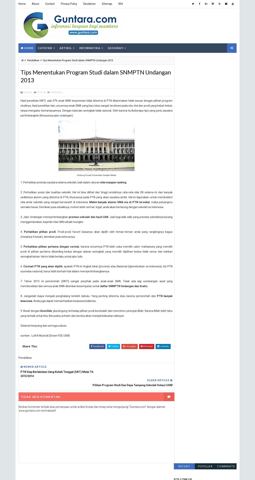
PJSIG (211, 218)
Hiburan (180, 192)
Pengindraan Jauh (186, 218)
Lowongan (182, 205)
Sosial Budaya (184, 232)
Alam (179, 178)
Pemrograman (208, 205)
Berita (217, 178)
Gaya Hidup (200, 185)
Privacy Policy (69, 3)
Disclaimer (89, 3)
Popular (205, 58)
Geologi (222, 185)
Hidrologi (202, 192)
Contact (50, 3)
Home (21, 3)
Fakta (179, 185)
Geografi (115, 47)
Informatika (89, 47)
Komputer (221, 198)
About (35, 3)
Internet (181, 198)
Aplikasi (198, 178)
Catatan (45, 47)
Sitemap (107, 3)
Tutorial (181, 238)
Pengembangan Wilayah (213, 212)
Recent (184, 58)
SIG (202, 225)
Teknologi (209, 232)
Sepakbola (182, 225)
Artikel (65, 47)
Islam (200, 198)
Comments (226, 58)
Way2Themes (42, 473)
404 (120, 3)
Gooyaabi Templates (82, 473)
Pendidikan (33, 59)
